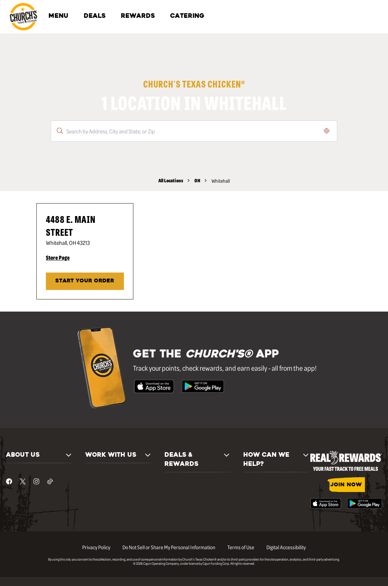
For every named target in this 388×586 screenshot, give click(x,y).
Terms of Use (240, 547)
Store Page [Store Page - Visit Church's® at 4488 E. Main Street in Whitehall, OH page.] (58, 257)
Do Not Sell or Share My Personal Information (168, 547)
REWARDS (138, 16)
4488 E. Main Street (70, 225)
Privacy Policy (96, 547)
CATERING (187, 16)
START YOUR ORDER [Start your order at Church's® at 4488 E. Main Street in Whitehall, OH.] (84, 281)
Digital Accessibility (286, 547)
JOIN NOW (346, 485)
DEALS (95, 16)
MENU (58, 16)
